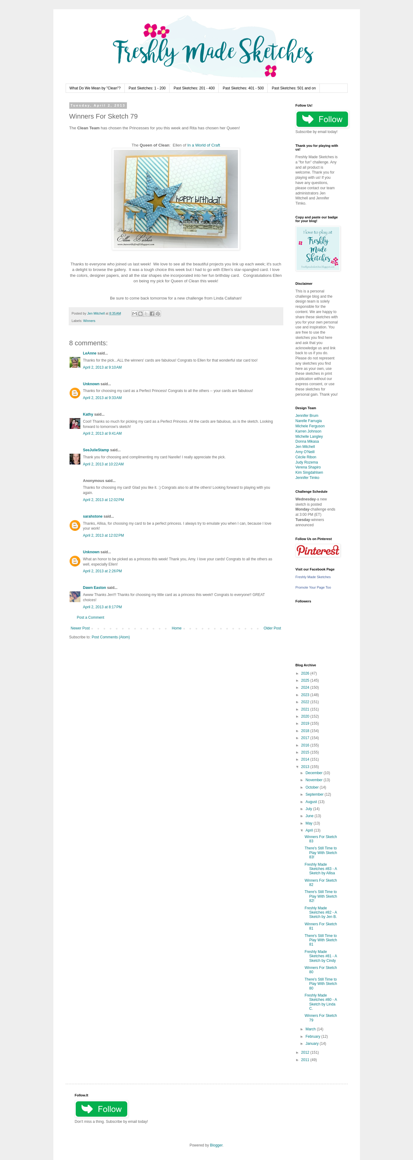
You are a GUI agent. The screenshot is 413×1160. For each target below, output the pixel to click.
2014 (305, 759)
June (309, 816)
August (311, 802)
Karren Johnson (309, 431)
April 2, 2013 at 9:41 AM (102, 433)
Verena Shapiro (308, 467)
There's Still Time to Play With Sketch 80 (320, 983)
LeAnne (90, 353)
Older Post (272, 628)
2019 (305, 723)
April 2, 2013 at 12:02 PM (103, 500)
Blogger (216, 1145)
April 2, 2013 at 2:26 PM (102, 571)
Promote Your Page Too (313, 587)
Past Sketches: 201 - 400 (194, 88)
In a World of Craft (203, 145)
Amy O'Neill (305, 452)
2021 (305, 709)
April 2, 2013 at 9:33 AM (102, 398)
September (314, 794)
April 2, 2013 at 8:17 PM (102, 607)
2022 (305, 702)
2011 (305, 1060)
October (312, 787)
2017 (305, 738)
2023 (305, 695)
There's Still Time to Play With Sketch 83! (320, 852)
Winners (89, 321)
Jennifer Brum (307, 415)
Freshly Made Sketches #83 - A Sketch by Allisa (320, 869)
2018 (305, 731)
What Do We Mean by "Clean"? (95, 88)
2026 (305, 673)
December (314, 773)
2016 (305, 745)
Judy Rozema (307, 462)
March (311, 1029)
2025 (305, 680)
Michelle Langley (309, 436)
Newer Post (80, 628)
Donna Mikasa (307, 441)
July (309, 809)
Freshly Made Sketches (313, 577)
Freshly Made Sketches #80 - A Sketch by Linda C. (320, 1002)
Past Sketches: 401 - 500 (243, 88)
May (309, 823)
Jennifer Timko (307, 478)
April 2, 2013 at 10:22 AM (103, 464)
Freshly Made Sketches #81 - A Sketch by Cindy (320, 956)
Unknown (91, 384)
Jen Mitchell (305, 447)
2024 (305, 687)
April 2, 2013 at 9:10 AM (102, 367)
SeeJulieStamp (96, 450)
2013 (305, 767)
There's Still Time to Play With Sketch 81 (320, 940)
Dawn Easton (94, 588)
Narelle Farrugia (309, 421)
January (312, 1043)
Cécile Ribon (306, 457)
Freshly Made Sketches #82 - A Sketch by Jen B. (320, 912)
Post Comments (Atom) (111, 637)
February (313, 1036)
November (314, 780)
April (309, 830)
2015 (305, 752)
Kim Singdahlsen (309, 472)
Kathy (88, 414)
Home (177, 628)
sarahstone (93, 516)
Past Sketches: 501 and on (293, 88)
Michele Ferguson (310, 426)
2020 (305, 716)
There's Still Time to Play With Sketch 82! (320, 896)
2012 (305, 1052)
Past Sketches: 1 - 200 (147, 88)
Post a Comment (90, 617)
